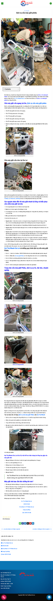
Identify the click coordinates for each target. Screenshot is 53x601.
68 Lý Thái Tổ (7, 579)
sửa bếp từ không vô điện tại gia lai (42, 529)
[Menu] (2, 3)
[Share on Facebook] (22, 523)
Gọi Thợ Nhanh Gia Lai (19, 98)
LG (9, 198)
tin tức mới (26, 10)
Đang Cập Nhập (26, 509)
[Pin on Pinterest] (30, 523)
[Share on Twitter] (25, 523)
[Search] (51, 3)
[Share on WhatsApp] (20, 523)
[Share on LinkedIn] (33, 523)
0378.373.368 (26, 504)
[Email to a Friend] (28, 523)
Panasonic (12, 198)
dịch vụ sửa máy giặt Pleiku (26, 415)
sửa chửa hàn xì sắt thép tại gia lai (10, 529)
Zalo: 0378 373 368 (26, 512)
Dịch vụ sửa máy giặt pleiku (36, 103)
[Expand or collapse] (18, 89)
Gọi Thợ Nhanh (41, 415)
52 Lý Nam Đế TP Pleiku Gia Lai (26, 507)
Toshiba (6, 198)
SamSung (18, 198)
